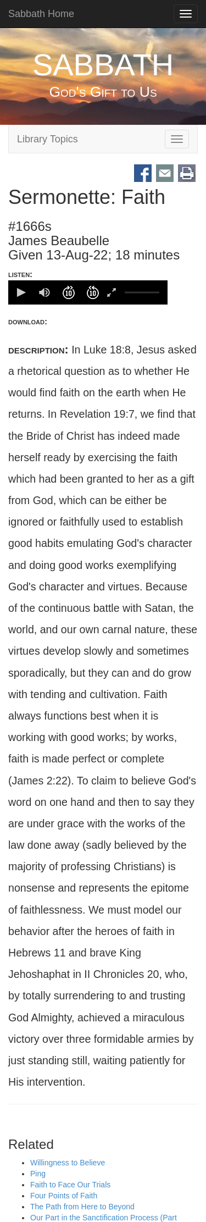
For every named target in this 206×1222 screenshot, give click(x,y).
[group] (44, 292)
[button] (20, 292)
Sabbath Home (41, 13)
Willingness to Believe (67, 1163)
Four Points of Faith (63, 1196)
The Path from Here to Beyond (82, 1207)
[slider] (142, 292)
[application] (88, 292)
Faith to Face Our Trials (70, 1185)
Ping (38, 1174)
